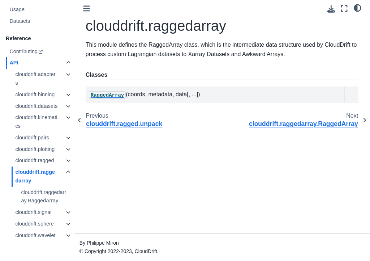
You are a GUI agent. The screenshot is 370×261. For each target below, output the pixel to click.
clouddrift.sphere (34, 224)
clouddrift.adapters (35, 78)
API (13, 63)
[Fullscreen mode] (344, 8)
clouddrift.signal (33, 212)
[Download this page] (331, 9)
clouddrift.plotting (35, 149)
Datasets (19, 21)
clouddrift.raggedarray (35, 176)
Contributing (23, 51)
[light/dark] (357, 7)
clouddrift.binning (35, 94)
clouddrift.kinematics (36, 121)
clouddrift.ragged (34, 160)
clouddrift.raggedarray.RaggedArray (43, 196)
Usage (17, 9)
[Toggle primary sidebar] (86, 8)
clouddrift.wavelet (35, 235)
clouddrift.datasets (36, 106)
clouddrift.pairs (32, 137)
